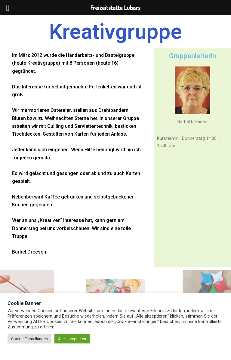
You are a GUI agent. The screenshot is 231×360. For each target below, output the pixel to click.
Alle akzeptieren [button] (72, 339)
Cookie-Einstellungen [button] (29, 339)
